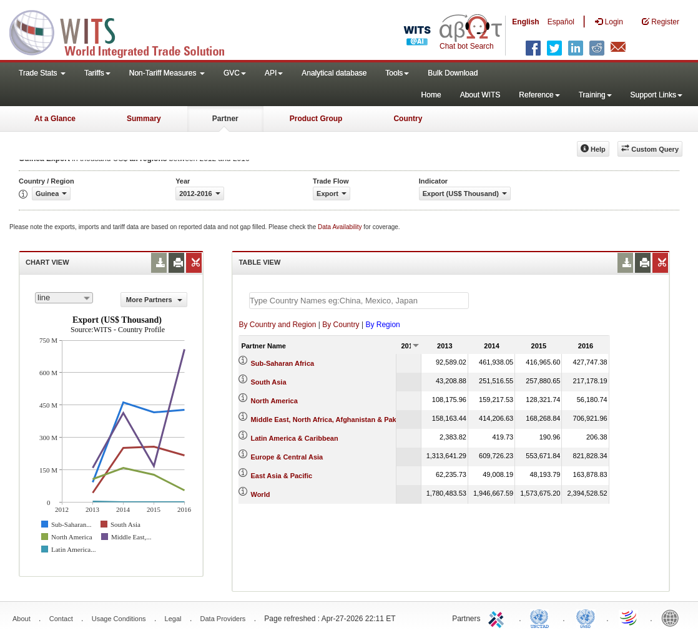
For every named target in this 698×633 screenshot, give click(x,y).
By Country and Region (277, 324)
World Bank (673, 617)
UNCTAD (541, 617)
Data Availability (340, 226)
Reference (539, 95)
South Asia (268, 382)
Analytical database (334, 73)
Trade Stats (42, 73)
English (525, 21)
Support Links (656, 95)
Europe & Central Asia (286, 457)
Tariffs (97, 73)
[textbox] (359, 300)
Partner (225, 118)
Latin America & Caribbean (294, 438)
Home (431, 95)
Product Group (316, 118)
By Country (340, 324)
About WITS (480, 95)
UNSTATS (585, 617)
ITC (498, 617)
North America (273, 401)
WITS (125, 31)
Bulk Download (453, 73)
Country (407, 118)
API (274, 73)
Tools (397, 73)
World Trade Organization (629, 617)
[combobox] (64, 297)
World (260, 494)
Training (595, 95)
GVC (235, 73)
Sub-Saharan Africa (282, 363)
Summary (144, 118)
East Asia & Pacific (281, 475)
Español (561, 21)
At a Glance (55, 118)
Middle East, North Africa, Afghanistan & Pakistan (331, 419)
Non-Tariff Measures (167, 73)
